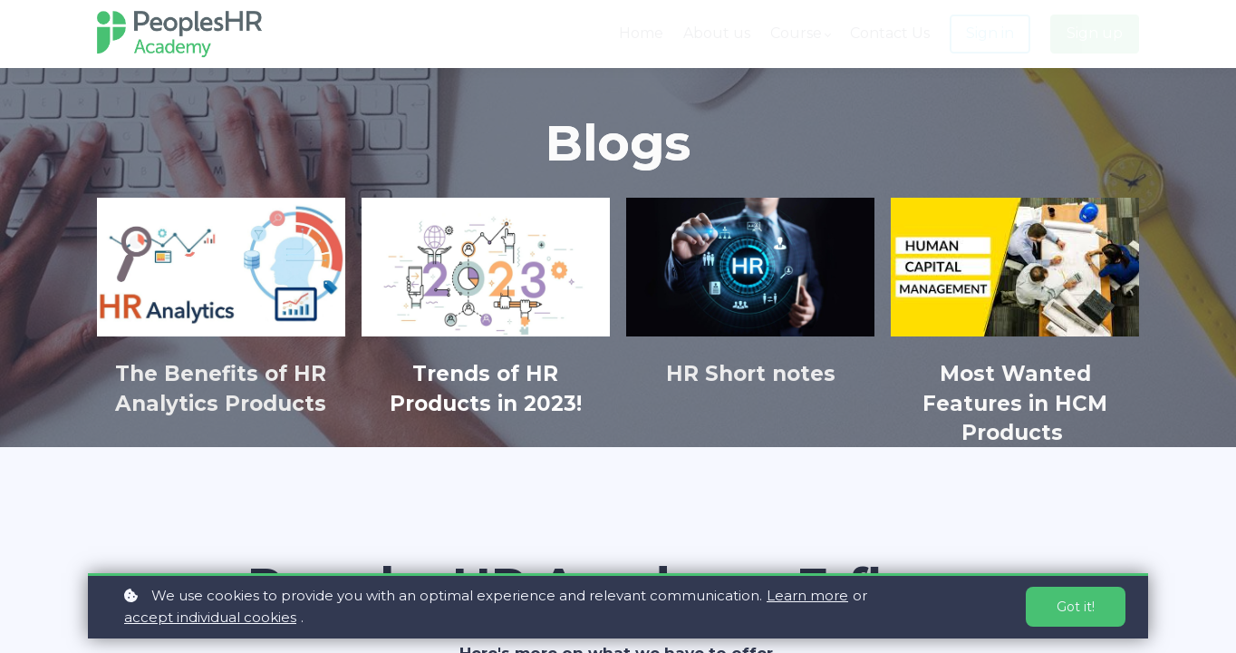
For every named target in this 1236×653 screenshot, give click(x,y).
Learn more (807, 595)
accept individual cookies (210, 617)
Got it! (1076, 607)
